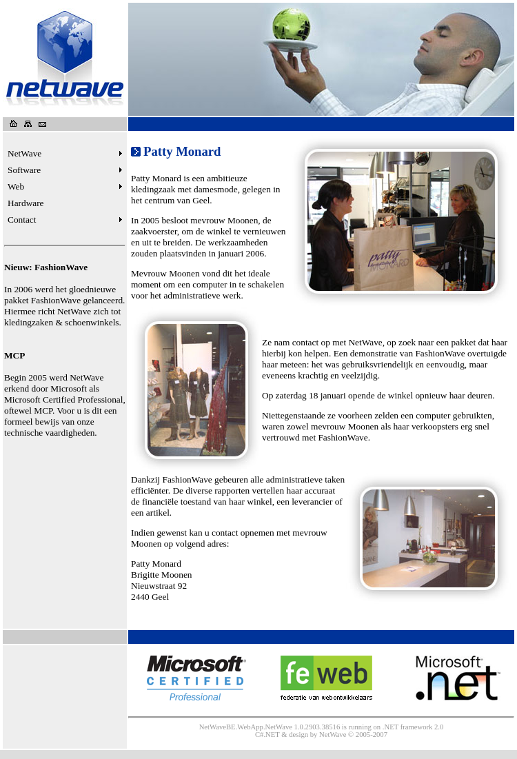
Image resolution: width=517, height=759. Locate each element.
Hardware (26, 203)
